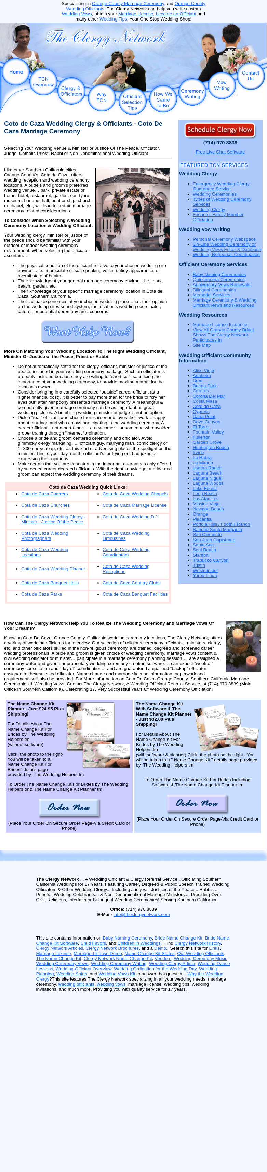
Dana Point (204, 416)
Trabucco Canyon (211, 560)
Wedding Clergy (209, 209)
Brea (197, 380)
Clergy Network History (198, 943)
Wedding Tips (113, 19)
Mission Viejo (206, 503)
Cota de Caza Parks (41, 594)
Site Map (202, 345)
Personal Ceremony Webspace (224, 239)
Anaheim (202, 375)
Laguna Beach (207, 473)
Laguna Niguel (207, 478)
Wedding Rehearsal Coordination (226, 254)
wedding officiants (76, 984)
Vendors (163, 958)
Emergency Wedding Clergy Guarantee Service (221, 186)
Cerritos (201, 391)
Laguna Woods (208, 483)
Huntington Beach (211, 447)
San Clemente (207, 534)
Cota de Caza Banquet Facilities (135, 594)
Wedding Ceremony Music (200, 958)
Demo (160, 948)
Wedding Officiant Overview (83, 968)
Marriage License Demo (98, 953)
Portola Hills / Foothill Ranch (221, 524)
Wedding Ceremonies (215, 194)
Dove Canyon (207, 421)
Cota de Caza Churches (45, 505)
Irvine (198, 452)
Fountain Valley (208, 432)
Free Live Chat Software (220, 152)
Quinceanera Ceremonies (219, 279)
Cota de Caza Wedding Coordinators (126, 552)
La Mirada (203, 462)
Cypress (201, 411)
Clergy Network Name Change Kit (118, 958)
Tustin (199, 565)
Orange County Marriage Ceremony (128, 3)
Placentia (202, 519)
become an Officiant (176, 13)
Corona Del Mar (209, 396)
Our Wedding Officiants (200, 953)
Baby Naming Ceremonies (219, 274)
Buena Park (205, 385)
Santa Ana (203, 544)
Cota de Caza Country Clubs (132, 582)
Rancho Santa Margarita (217, 529)
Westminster (205, 570)
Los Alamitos (206, 498)
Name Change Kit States (149, 953)
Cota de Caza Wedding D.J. (131, 516)
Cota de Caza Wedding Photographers (44, 536)
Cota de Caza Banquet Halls (50, 582)
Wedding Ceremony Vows (62, 963)
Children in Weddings (138, 943)
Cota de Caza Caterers (44, 493)
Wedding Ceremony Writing (118, 963)
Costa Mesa (205, 401)
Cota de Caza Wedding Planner (53, 568)
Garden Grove (207, 442)
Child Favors (93, 943)
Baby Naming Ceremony (127, 938)
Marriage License (135, 13)
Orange (200, 514)
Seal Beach (204, 549)
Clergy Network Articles (59, 948)
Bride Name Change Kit (178, 938)
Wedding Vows (77, 13)
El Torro (201, 426)
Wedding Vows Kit (116, 973)
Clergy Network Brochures (112, 948)
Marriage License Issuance (220, 324)
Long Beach (205, 493)
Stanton (201, 555)
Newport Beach (208, 508)
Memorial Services (211, 294)
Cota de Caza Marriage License (134, 505)
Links (214, 948)
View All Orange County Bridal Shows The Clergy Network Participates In (223, 335)
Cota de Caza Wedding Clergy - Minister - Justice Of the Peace (53, 519)
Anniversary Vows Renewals (221, 284)
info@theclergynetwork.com (142, 914)
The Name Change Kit (58, 958)
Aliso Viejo (203, 370)
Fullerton (202, 437)
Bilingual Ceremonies (214, 289)
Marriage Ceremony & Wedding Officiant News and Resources (224, 302)
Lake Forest (205, 488)
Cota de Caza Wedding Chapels (135, 493)
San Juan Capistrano (214, 539)
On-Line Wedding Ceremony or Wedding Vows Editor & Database (227, 247)
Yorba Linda (205, 575)
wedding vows (111, 984)
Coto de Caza (207, 406)
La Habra (202, 457)
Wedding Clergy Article (172, 963)
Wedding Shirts (71, 973)
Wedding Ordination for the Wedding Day (155, 968)
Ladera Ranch (207, 467)
